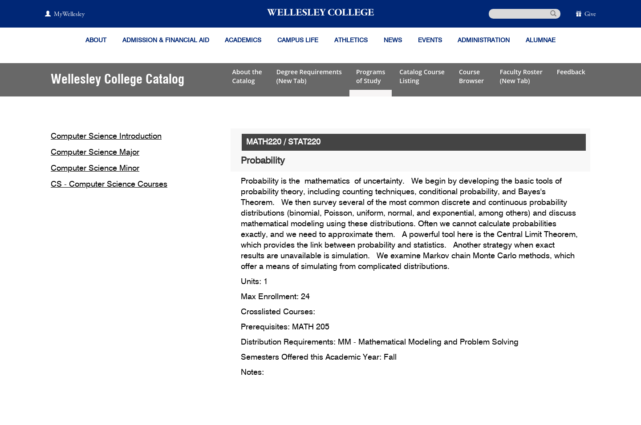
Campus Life (297, 40)
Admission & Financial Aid (165, 40)
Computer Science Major (95, 152)
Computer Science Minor (95, 168)
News (393, 40)
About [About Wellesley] (95, 40)
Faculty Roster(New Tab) (521, 76)
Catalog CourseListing (422, 76)
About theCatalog (247, 76)
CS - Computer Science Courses (109, 184)
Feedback (571, 72)
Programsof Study (370, 76)
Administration (484, 40)
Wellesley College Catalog (117, 79)
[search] (524, 14)
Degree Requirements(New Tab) (309, 76)
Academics (243, 40)
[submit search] (553, 13)
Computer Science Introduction (106, 136)
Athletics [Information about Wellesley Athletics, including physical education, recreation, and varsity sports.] (351, 40)
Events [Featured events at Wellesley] (430, 40)
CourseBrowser (472, 76)
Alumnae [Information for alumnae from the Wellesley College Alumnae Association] (541, 40)
